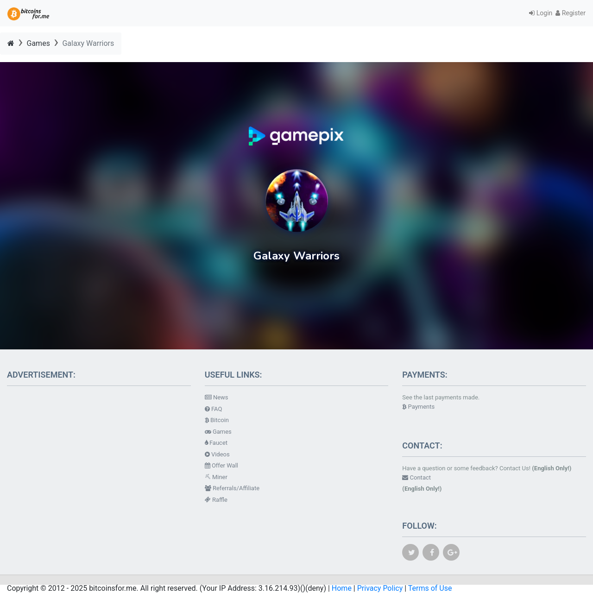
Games (38, 43)
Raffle (216, 499)
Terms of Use (430, 588)
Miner (216, 477)
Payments (418, 406)
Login (542, 13)
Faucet (216, 442)
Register (570, 13)
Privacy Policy (380, 588)
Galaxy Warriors (88, 43)
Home (342, 588)
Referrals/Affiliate (232, 488)
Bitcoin (217, 420)
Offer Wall (221, 465)
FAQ (213, 408)
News (216, 397)
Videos (217, 454)
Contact (416, 477)
